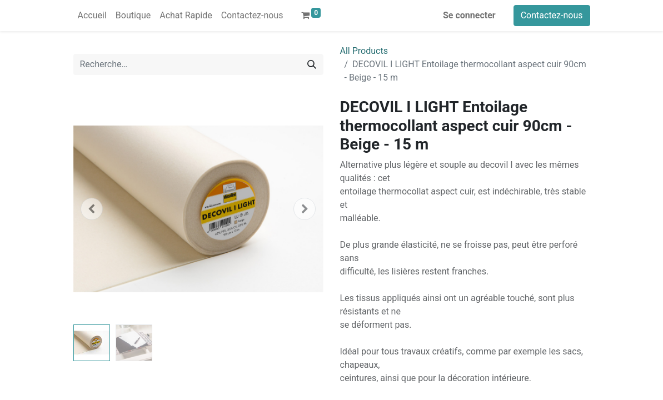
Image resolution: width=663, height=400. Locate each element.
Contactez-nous (552, 15)
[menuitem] (92, 15)
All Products (364, 51)
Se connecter (469, 15)
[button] (92, 209)
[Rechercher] (311, 64)
